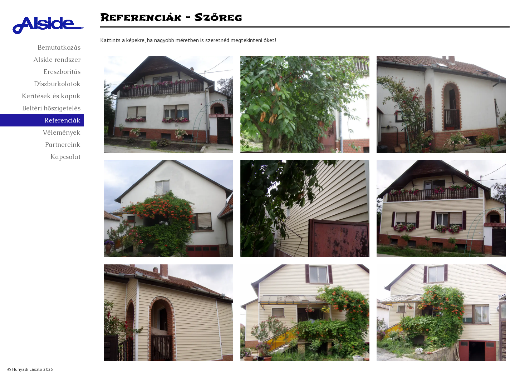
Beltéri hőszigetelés (51, 108)
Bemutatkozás (59, 47)
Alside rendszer (56, 59)
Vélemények (61, 132)
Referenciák (62, 120)
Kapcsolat (65, 157)
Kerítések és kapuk (51, 96)
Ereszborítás (62, 72)
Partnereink (62, 144)
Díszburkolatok (57, 84)
